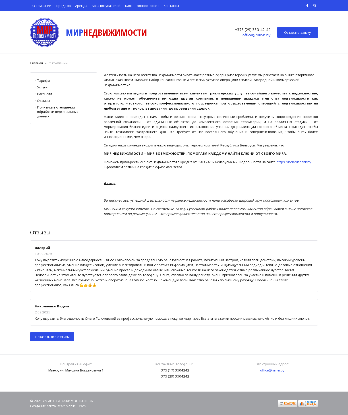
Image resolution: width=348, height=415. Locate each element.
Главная (36, 63)
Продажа (63, 5)
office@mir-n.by (256, 35)
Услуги (42, 87)
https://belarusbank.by (294, 162)
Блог (128, 5)
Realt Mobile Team (71, 406)
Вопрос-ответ (148, 5)
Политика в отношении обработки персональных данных (57, 111)
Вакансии (44, 94)
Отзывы (43, 100)
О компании (41, 5)
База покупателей (106, 5)
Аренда (81, 5)
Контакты (171, 5)
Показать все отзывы (52, 336)
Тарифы (43, 80)
